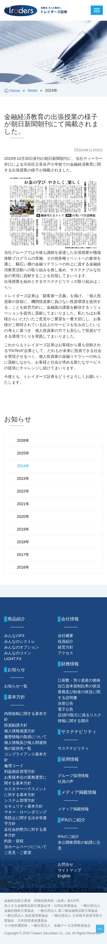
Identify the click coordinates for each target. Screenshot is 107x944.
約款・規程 (14, 841)
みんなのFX (14, 635)
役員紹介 (65, 641)
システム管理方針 (19, 800)
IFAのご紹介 (68, 836)
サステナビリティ (73, 748)
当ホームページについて (25, 847)
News (32, 90)
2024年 (23, 466)
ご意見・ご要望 (17, 852)
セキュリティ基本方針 (23, 806)
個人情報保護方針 (19, 731)
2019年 (23, 529)
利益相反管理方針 (19, 771)
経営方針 (65, 647)
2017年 (23, 554)
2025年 (23, 453)
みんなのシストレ (19, 641)
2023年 (23, 478)
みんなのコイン (17, 653)
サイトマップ (69, 870)
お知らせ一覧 (15, 686)
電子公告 (65, 709)
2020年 (23, 516)
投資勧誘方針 (15, 725)
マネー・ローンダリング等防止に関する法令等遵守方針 (25, 818)
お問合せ (65, 864)
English (64, 876)
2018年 (23, 542)
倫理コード (14, 765)
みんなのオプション (21, 647)
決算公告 (65, 703)
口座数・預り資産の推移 (79, 680)
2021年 (23, 504)
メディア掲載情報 (73, 809)
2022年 (23, 491)
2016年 (23, 567)
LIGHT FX (13, 659)
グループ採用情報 (73, 775)
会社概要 (65, 635)
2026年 (23, 440)
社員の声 (65, 781)
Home (15, 90)
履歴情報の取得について (25, 737)
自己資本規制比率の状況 (79, 686)
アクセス (65, 653)
